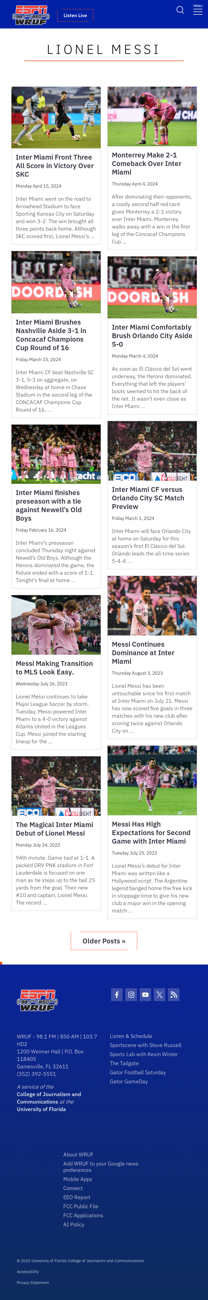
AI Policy (73, 1224)
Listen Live (75, 15)
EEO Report (76, 1197)
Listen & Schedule (131, 1036)
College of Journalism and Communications (49, 1097)
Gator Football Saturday (138, 1072)
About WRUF (78, 1154)
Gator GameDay (129, 1081)
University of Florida (41, 1109)
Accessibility (28, 1271)
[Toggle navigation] (198, 9)
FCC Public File (80, 1206)
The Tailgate (124, 1063)
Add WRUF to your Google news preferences (101, 1166)
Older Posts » (104, 940)
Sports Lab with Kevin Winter (144, 1054)
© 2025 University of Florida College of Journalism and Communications (80, 1260)
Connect (73, 1188)
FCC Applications (83, 1215)
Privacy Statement (33, 1282)
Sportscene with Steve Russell (145, 1045)
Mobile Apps (77, 1179)
